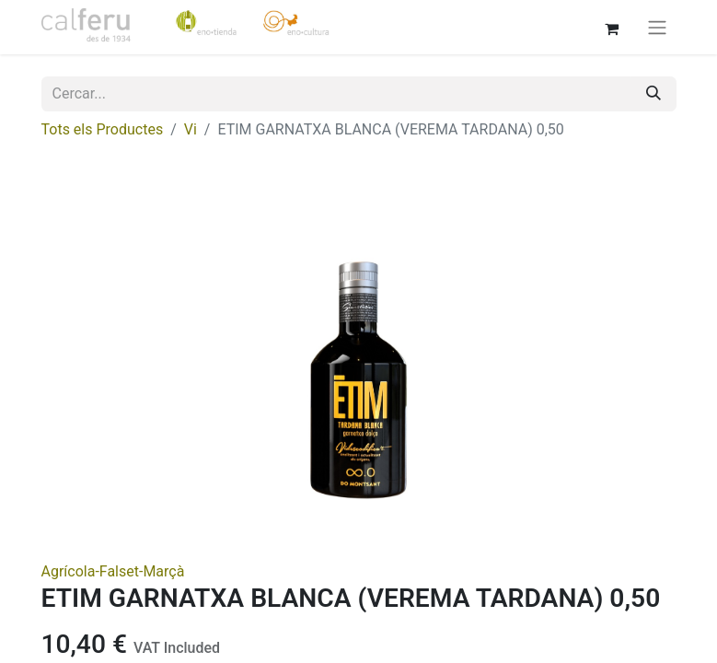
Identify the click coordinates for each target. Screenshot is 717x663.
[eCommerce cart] (612, 26)
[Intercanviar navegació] (657, 27)
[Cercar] (653, 93)
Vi (190, 129)
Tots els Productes (102, 129)
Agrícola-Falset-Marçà (113, 571)
